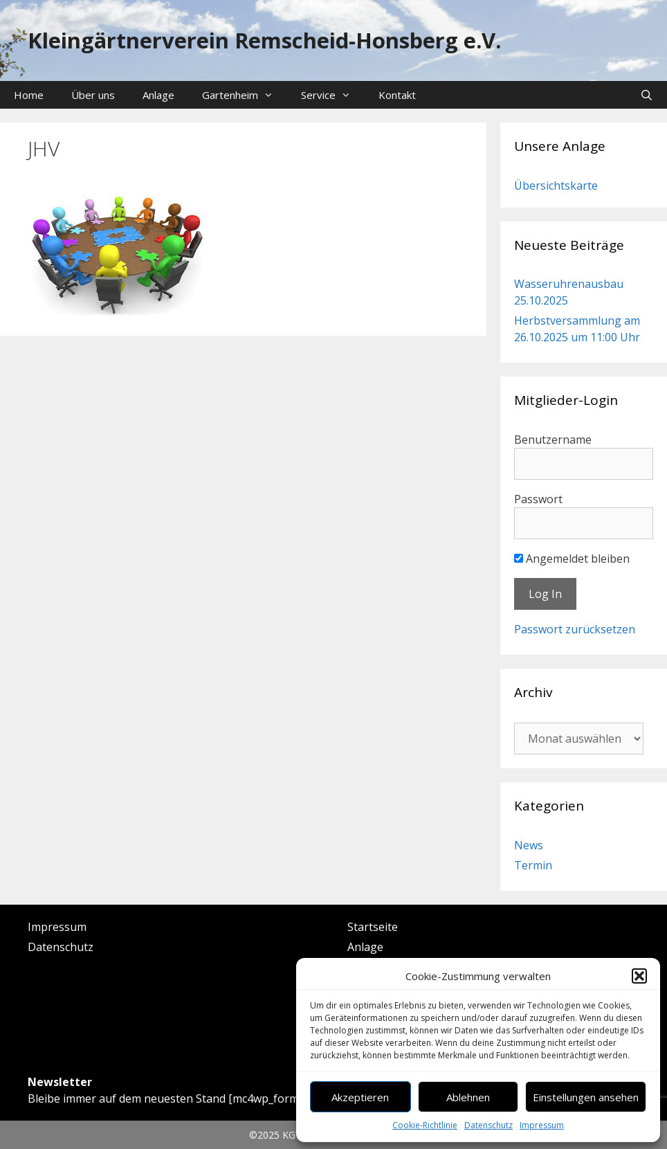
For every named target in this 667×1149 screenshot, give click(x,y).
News (528, 845)
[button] (639, 976)
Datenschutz (488, 1125)
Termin (533, 865)
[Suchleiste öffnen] (646, 95)
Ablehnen (468, 1097)
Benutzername (553, 439)
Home (29, 95)
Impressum (542, 1125)
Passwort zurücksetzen (574, 629)
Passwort (538, 499)
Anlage (158, 95)
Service (333, 95)
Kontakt (397, 95)
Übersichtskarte (556, 185)
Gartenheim (244, 95)
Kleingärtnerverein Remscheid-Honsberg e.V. (264, 40)
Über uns (93, 95)
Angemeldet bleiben (572, 558)
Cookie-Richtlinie (424, 1125)
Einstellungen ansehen (586, 1097)
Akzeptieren (360, 1097)
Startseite (372, 926)
